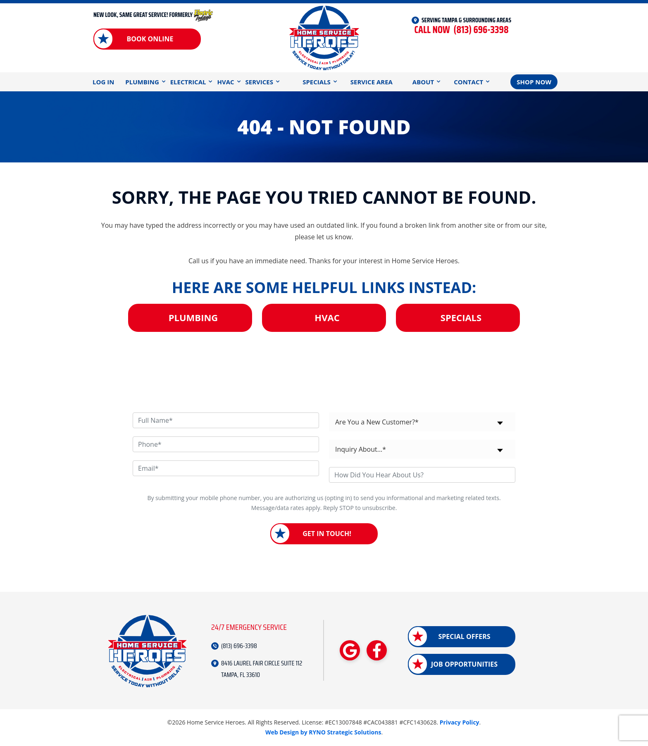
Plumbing (142, 82)
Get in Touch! (327, 533)
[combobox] (422, 421)
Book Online (149, 38)
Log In (103, 82)
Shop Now (534, 82)
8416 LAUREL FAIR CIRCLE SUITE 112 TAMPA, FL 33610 (261, 669)
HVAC (225, 82)
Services (259, 82)
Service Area (371, 82)
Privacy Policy (459, 722)
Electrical (188, 82)
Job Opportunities (464, 664)
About (423, 82)
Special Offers (464, 636)
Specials (317, 82)
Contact (468, 82)
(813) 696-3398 (461, 30)
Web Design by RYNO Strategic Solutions (323, 732)
